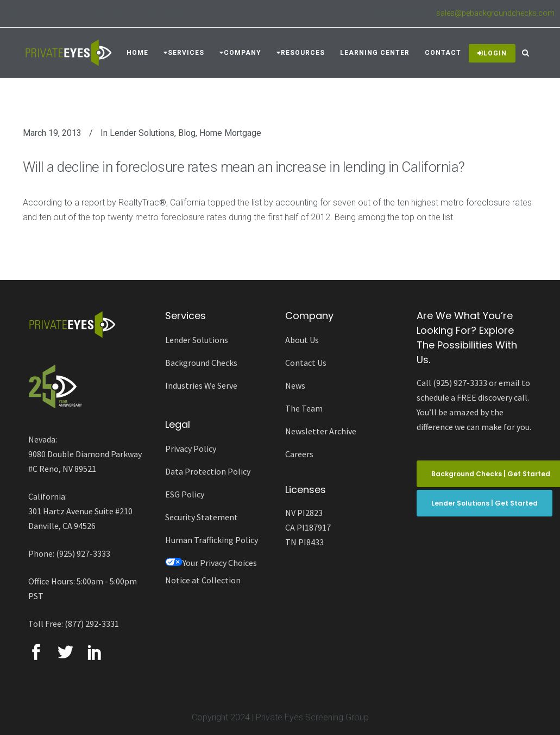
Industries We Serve (201, 385)
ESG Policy (184, 494)
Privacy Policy (190, 448)
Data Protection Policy (207, 471)
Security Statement (201, 517)
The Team (304, 408)
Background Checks (201, 362)
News (295, 385)
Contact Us (305, 362)
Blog (187, 133)
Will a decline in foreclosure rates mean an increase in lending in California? (244, 167)
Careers (299, 454)
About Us (302, 339)
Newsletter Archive (320, 431)
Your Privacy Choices (211, 562)
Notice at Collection (203, 580)
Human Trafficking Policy (211, 539)
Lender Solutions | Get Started (484, 503)
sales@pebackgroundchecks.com (495, 13)
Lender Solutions (142, 133)
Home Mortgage (230, 133)
